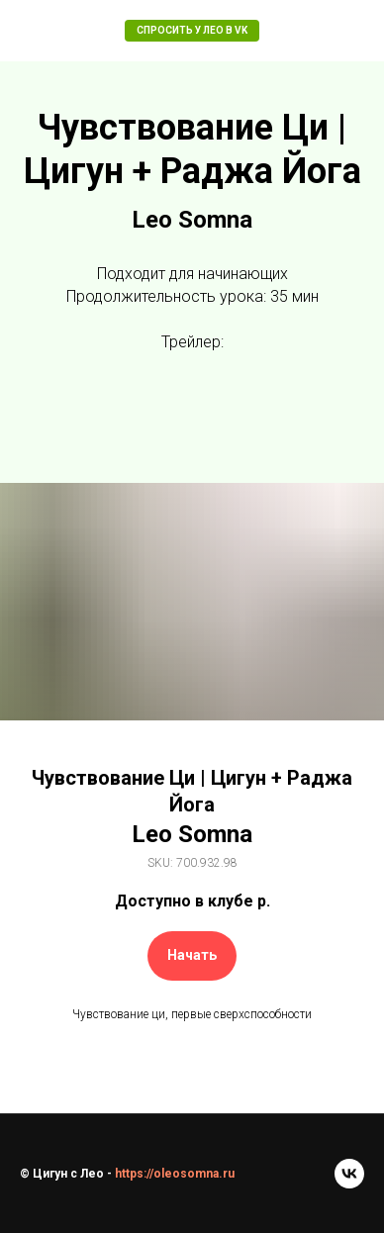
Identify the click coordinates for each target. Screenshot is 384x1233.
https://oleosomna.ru (173, 1174)
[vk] (349, 1173)
